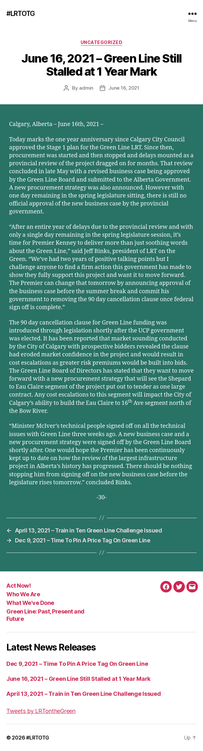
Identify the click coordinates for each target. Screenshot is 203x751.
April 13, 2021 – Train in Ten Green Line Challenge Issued (83, 693)
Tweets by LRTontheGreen (41, 711)
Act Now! (18, 585)
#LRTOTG (20, 13)
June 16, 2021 (123, 88)
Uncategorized (102, 42)
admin (86, 88)
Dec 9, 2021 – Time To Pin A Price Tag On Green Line (77, 663)
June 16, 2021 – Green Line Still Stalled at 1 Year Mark (78, 678)
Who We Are (23, 594)
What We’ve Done (30, 602)
